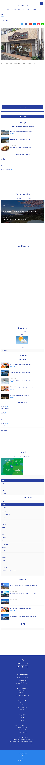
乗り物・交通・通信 (22, 714)
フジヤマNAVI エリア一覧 (22, 727)
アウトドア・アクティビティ (23, 707)
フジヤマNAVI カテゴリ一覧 (22, 729)
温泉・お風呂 (22, 709)
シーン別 (22, 717)
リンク (22, 758)
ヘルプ (22, 755)
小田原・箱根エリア (22, 690)
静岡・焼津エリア (22, 694)
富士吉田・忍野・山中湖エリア (22, 677)
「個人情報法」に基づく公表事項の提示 (22, 753)
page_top (22, 651)
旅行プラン (22, 715)
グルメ (22, 704)
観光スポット (22, 702)
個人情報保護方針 (23, 752)
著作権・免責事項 (23, 754)
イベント (22, 712)
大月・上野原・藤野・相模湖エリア (22, 695)
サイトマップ (22, 757)
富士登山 (22, 719)
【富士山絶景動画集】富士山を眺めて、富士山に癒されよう (22, 739)
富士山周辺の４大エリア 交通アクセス (22, 683)
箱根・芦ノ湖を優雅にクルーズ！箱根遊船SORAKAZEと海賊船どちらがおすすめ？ (22, 742)
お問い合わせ (22, 756)
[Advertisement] (22, 73)
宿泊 (22, 706)
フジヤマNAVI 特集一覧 (22, 732)
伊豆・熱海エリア (22, 692)
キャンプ (22, 720)
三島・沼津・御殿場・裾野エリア (22, 680)
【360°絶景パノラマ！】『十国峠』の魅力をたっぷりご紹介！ (22, 743)
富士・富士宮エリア (22, 682)
